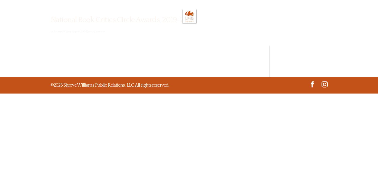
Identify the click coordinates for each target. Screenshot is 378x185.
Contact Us (263, 38)
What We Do (144, 38)
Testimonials (180, 38)
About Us (112, 38)
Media (237, 38)
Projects (212, 38)
